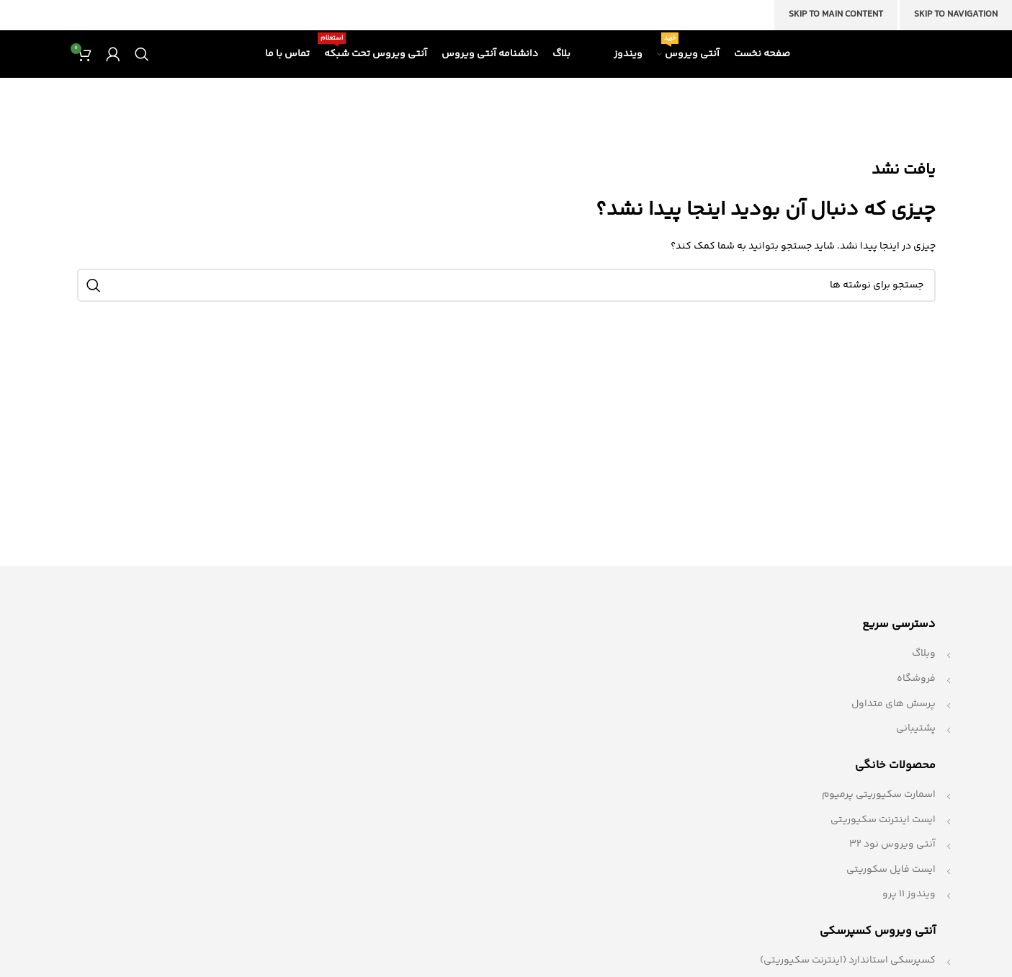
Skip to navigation (956, 14)
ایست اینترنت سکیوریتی (883, 837)
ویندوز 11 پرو (909, 912)
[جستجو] (141, 62)
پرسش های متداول (893, 721)
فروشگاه (916, 696)
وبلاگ (924, 671)
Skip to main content (836, 14)
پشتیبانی (916, 746)
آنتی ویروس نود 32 (892, 862)
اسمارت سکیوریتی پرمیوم (879, 812)
